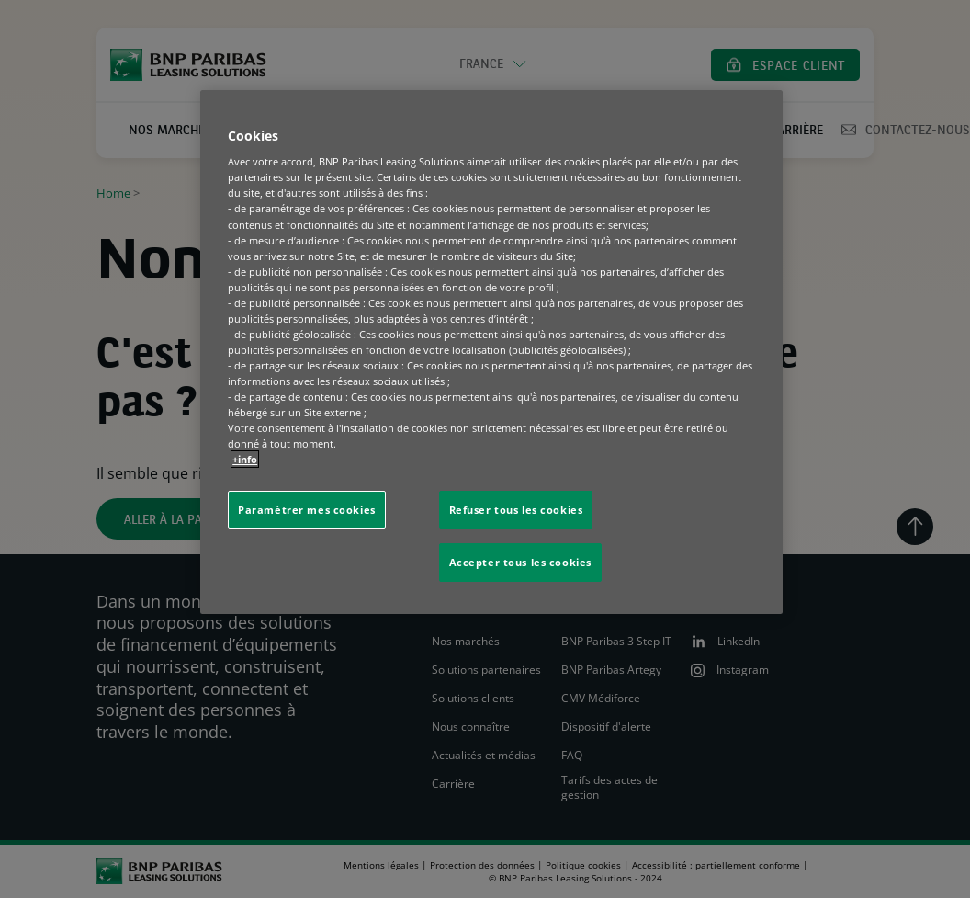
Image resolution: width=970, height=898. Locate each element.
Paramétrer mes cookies (307, 510)
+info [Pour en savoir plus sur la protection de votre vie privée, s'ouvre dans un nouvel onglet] (244, 459)
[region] (491, 352)
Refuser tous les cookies (516, 510)
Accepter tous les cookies (520, 562)
